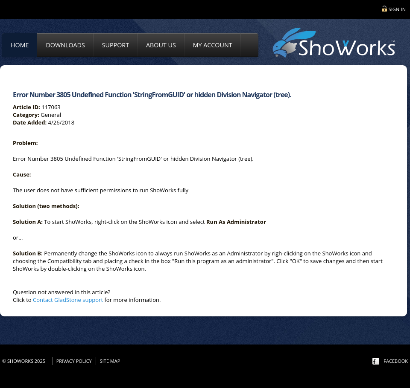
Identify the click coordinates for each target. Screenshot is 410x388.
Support (115, 45)
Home (20, 45)
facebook (396, 361)
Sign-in (397, 9)
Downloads (65, 45)
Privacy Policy (74, 361)
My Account (212, 45)
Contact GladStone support (68, 300)
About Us (161, 45)
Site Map (110, 361)
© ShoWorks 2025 (25, 361)
